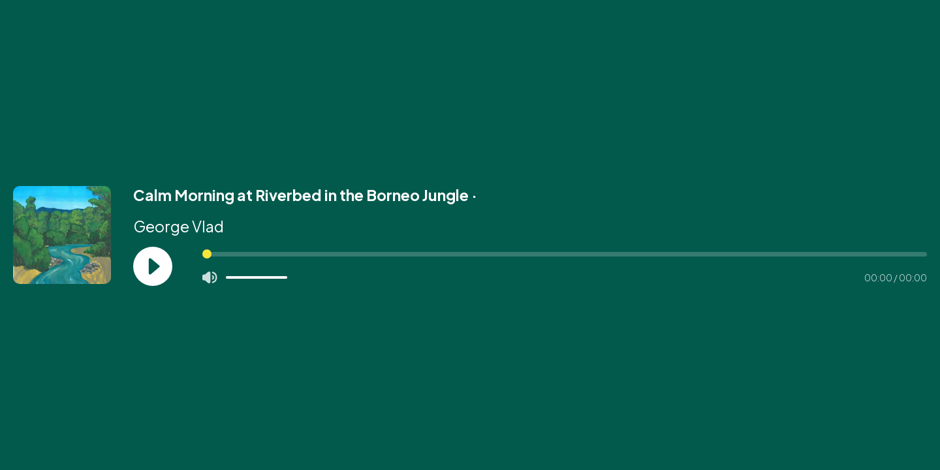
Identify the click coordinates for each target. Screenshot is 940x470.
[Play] (152, 266)
